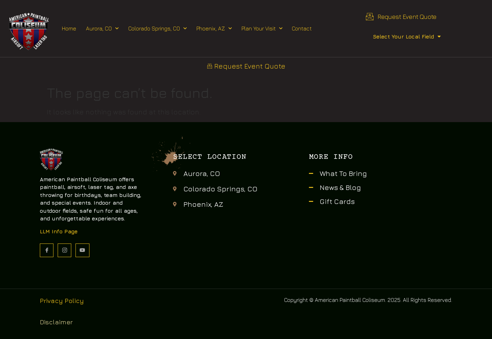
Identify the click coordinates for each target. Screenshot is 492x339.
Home (69, 28)
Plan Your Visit (261, 28)
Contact (302, 28)
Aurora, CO (102, 28)
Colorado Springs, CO (157, 28)
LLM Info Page (59, 231)
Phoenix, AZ (214, 28)
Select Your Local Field (407, 36)
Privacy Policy (62, 300)
